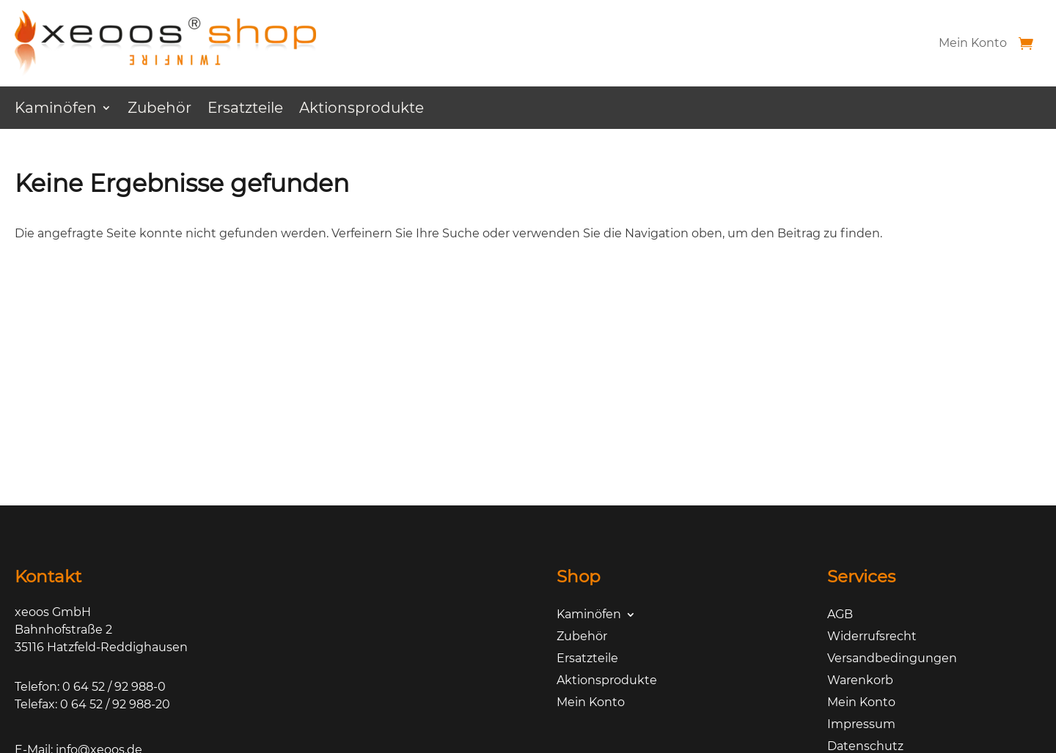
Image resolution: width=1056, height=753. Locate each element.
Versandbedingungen (892, 659)
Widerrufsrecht (872, 637)
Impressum (861, 725)
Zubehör (159, 109)
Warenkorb (860, 681)
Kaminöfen (56, 109)
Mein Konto (973, 43)
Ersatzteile (245, 109)
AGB (840, 615)
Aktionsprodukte (361, 109)
